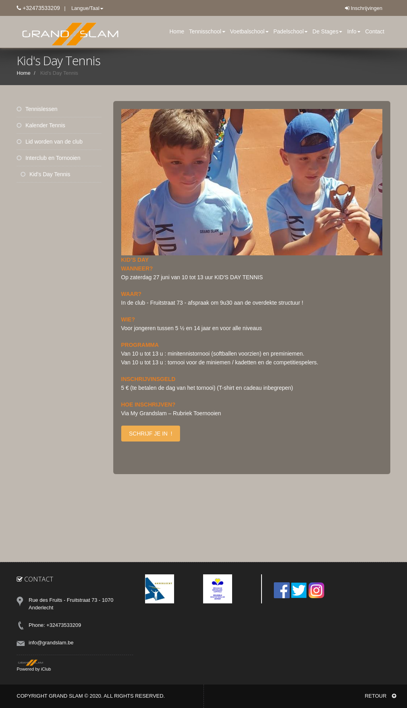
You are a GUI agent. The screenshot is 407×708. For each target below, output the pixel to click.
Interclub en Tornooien (48, 158)
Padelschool (290, 31)
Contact (374, 31)
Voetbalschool (249, 31)
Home (176, 31)
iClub (46, 669)
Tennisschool (207, 31)
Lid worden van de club (50, 141)
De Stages (327, 31)
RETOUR (380, 696)
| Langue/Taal (82, 8)
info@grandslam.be (51, 643)
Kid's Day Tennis (45, 174)
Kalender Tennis (41, 125)
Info (353, 31)
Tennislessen (37, 109)
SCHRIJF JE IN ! (150, 433)
